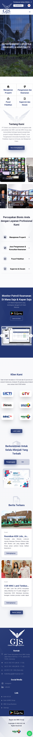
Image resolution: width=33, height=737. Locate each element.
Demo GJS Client (16, 318)
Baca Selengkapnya (17, 148)
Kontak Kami (18, 5)
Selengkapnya (10, 553)
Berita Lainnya (16, 612)
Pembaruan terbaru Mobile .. (22, 2)
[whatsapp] (29, 733)
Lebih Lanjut (16, 431)
